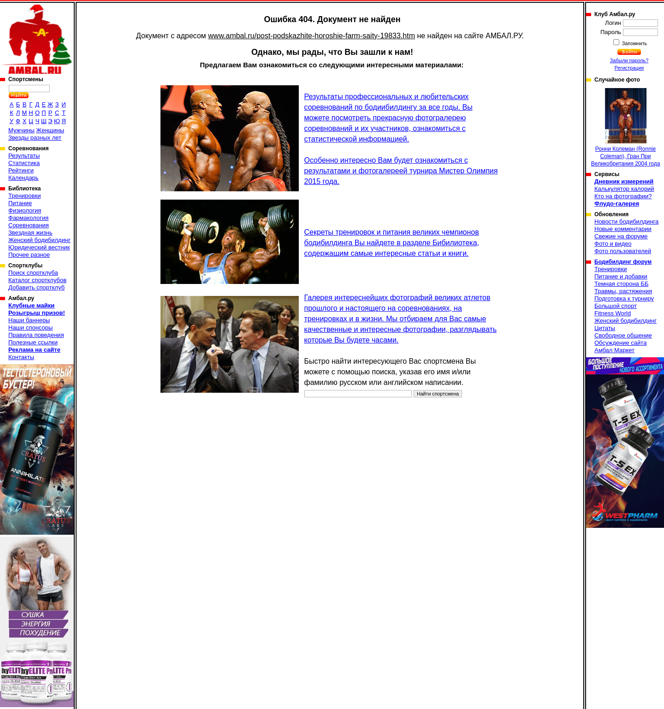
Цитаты (604, 328)
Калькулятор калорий (624, 188)
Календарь (23, 177)
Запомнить (634, 43)
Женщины (50, 130)
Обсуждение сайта (620, 342)
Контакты (21, 357)
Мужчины (21, 130)
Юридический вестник (39, 247)
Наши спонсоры (30, 327)
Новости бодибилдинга (626, 221)
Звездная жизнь (30, 232)
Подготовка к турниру (624, 298)
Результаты (24, 155)
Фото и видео (613, 243)
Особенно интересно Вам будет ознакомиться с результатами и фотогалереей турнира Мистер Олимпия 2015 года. (401, 170)
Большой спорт (615, 305)
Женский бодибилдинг (39, 239)
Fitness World (612, 313)
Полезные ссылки (33, 342)
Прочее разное (29, 254)
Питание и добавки (620, 276)
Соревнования (28, 225)
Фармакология (28, 217)
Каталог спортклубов (37, 280)
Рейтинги (21, 170)
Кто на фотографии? (623, 196)
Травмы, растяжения (623, 291)
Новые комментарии (623, 228)
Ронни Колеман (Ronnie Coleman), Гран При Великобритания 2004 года (625, 127)
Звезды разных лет (34, 137)
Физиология (24, 210)
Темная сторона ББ (621, 283)
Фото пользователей (622, 251)
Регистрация (629, 68)
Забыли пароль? (629, 60)
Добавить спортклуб (36, 287)
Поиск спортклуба (33, 272)
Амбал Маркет (614, 350)
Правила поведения (36, 334)
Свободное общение (623, 335)
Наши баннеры (29, 320)
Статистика (24, 163)
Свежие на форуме (621, 236)
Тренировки (24, 195)
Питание (20, 203)
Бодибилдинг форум (623, 262)
